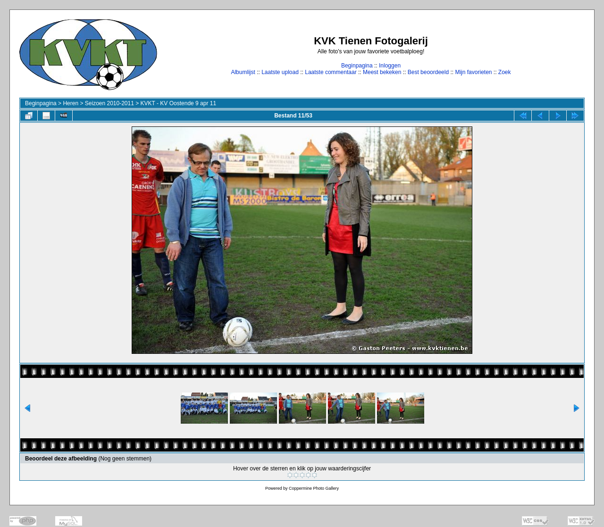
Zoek (504, 72)
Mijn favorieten (473, 72)
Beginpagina (357, 65)
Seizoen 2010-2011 (109, 103)
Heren (70, 103)
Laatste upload (280, 72)
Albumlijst (243, 72)
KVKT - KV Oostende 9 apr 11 (179, 103)
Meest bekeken (382, 72)
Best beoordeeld (428, 72)
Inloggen (390, 65)
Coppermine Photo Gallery (314, 488)
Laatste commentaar (330, 72)
